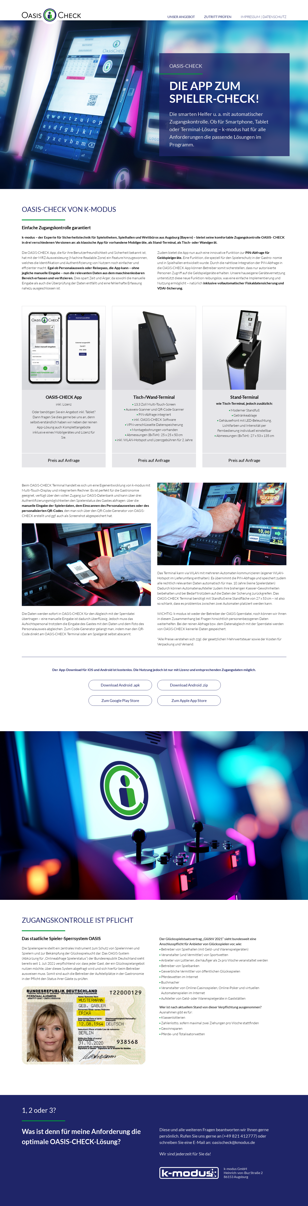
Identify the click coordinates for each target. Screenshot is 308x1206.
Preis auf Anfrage (64, 460)
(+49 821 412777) (239, 1135)
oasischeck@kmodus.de (233, 1142)
